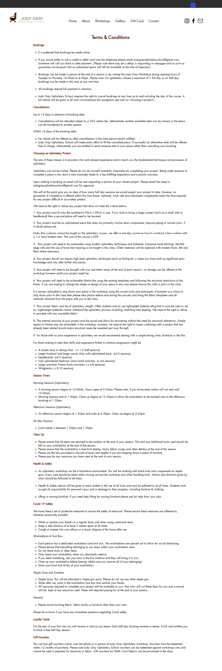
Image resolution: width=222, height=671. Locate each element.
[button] (193, 3)
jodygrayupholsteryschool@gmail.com (156, 60)
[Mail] (200, 20)
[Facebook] (193, 21)
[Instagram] (187, 21)
